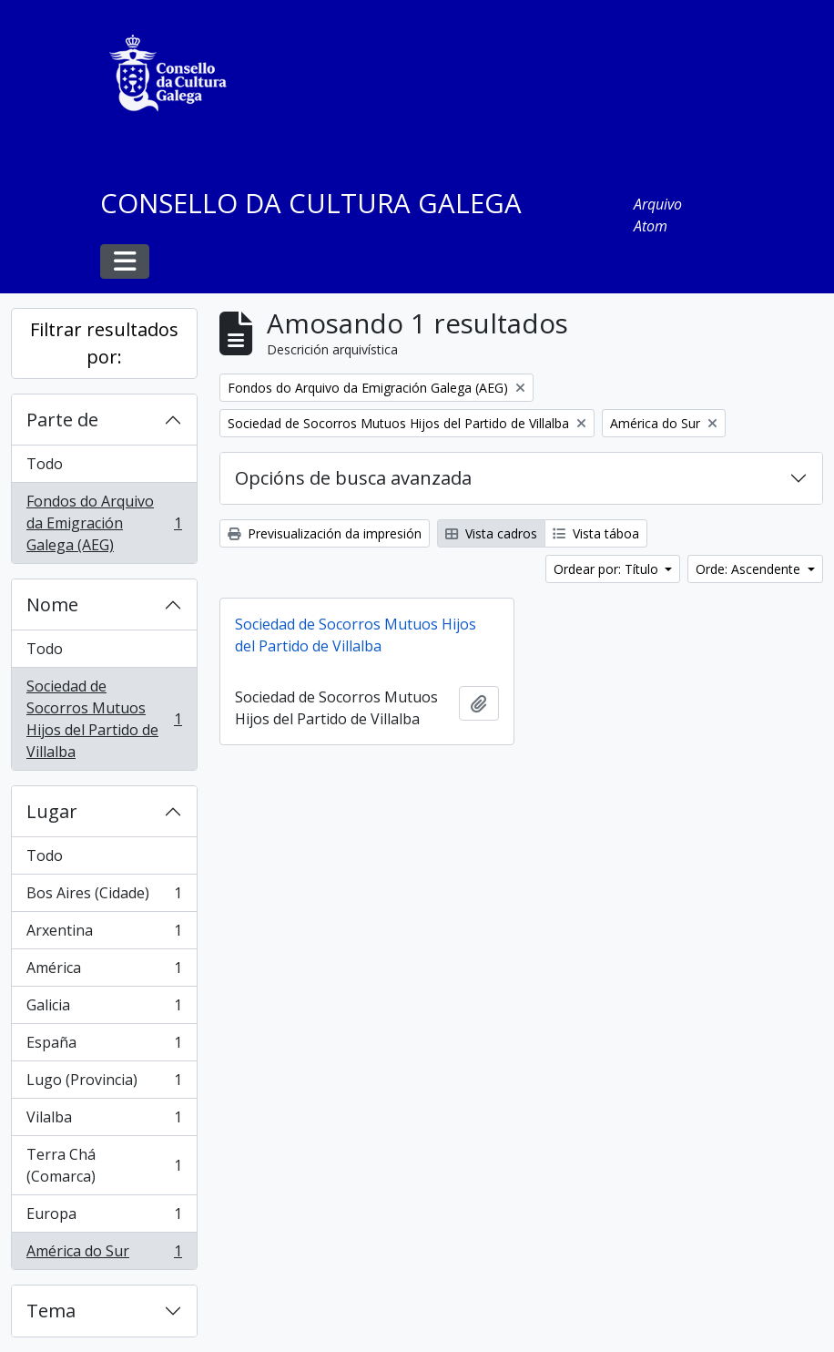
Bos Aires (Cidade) (103, 897)
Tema (51, 1310)
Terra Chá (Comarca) (103, 1165)
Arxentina (103, 934)
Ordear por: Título (608, 569)
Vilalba (103, 1121)
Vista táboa (596, 533)
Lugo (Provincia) (103, 1084)
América (103, 972)
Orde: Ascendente (750, 569)
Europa (103, 1218)
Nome (52, 604)
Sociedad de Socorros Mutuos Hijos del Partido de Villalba (103, 719)
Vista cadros (491, 533)
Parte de (62, 419)
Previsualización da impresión (325, 533)
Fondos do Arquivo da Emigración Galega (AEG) (103, 523)
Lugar (51, 811)
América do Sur (103, 1254)
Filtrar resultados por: (104, 343)
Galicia (103, 1009)
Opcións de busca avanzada (353, 478)
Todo (44, 464)
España (103, 1046)
